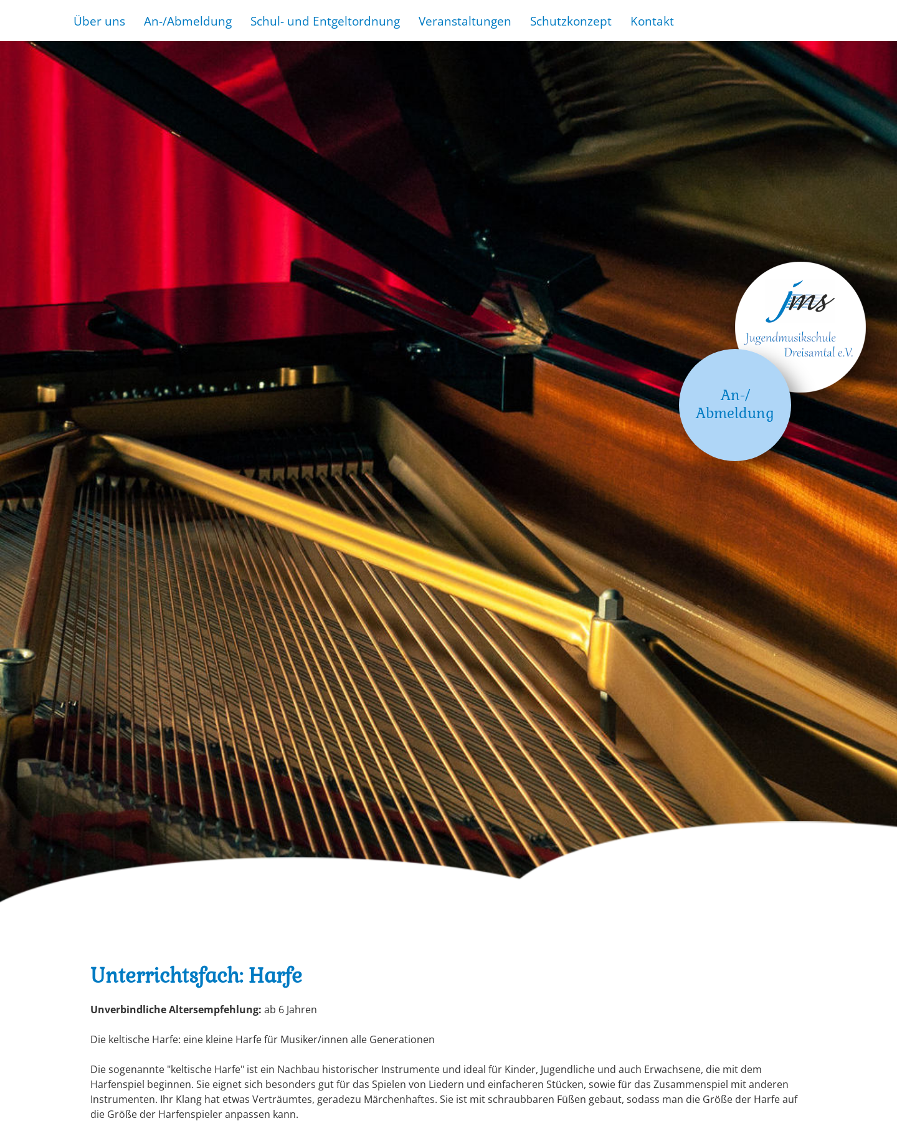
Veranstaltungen (465, 21)
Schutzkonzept (571, 21)
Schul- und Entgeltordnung (325, 21)
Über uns (99, 21)
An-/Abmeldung (188, 21)
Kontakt (652, 21)
